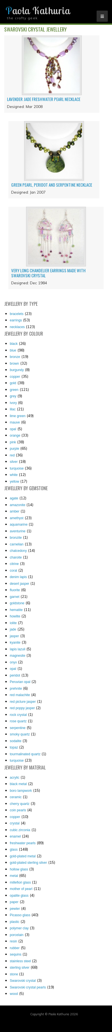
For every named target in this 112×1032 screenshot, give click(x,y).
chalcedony (18, 551)
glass (14, 849)
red (12, 455)
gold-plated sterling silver (28, 863)
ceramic (16, 797)
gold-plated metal (23, 856)
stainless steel (20, 961)
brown (14, 363)
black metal (18, 784)
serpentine (17, 728)
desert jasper (19, 584)
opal (13, 429)
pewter (15, 909)
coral (13, 570)
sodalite (15, 741)
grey (13, 396)
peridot (15, 675)
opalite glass (19, 896)
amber (14, 511)
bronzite (16, 538)
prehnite (16, 689)
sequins (15, 954)
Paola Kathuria (38, 11)
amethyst (17, 518)
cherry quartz (19, 804)
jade (13, 629)
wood (14, 994)
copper (15, 377)
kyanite (15, 642)
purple (14, 449)
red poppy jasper (22, 708)
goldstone (17, 603)
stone (14, 974)
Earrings (16, 320)
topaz (14, 747)
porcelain (17, 935)
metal (14, 876)
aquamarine (18, 524)
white (14, 475)
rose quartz (18, 721)
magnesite (17, 656)
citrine (14, 564)
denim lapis (18, 577)
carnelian (17, 544)
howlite (15, 616)
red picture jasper (23, 702)
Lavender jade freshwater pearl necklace (43, 99)
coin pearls (18, 810)
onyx (13, 662)
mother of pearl (21, 889)
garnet (14, 597)
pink (13, 442)
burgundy (17, 370)
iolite (13, 623)
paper (14, 902)
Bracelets (17, 314)
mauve (15, 422)
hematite (16, 610)
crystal (15, 823)
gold (13, 383)
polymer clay (19, 928)
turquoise (17, 468)
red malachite (20, 695)
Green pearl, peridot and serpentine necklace (51, 185)
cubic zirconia (20, 830)
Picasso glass (20, 915)
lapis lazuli (17, 649)
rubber (15, 948)
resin (13, 941)
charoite (16, 557)
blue (13, 350)
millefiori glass (20, 882)
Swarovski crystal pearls (28, 987)
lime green (17, 416)
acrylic (14, 778)
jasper (14, 636)
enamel (15, 836)
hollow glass (19, 869)
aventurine (17, 531)
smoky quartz (20, 734)
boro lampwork (21, 791)
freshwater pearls (23, 843)
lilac (13, 409)
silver (14, 462)
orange (15, 435)
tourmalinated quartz (25, 754)
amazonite (17, 505)
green (14, 390)
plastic (14, 922)
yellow (14, 481)
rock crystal (18, 715)
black (14, 344)
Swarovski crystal (23, 981)
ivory (13, 403)
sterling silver (19, 968)
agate (14, 498)
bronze (15, 357)
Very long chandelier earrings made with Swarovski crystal (48, 272)
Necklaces (17, 327)
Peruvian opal (20, 682)
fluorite (15, 590)
